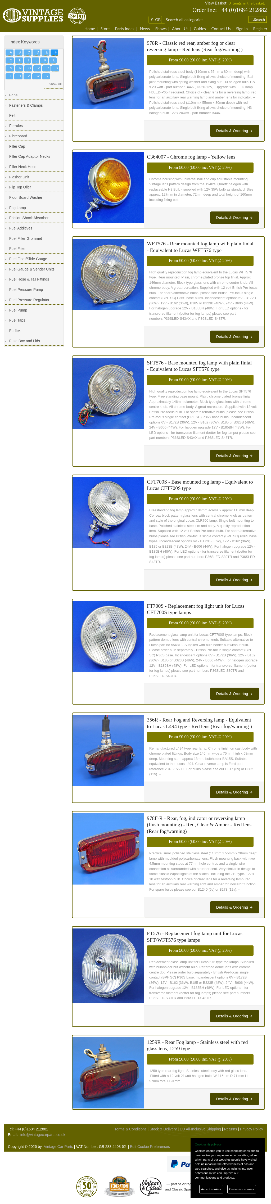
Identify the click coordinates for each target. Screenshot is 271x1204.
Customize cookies (241, 1189)
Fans (13, 95)
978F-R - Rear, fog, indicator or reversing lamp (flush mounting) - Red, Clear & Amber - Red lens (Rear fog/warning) (199, 824)
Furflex (15, 330)
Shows (160, 29)
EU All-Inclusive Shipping (200, 1129)
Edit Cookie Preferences (150, 1146)
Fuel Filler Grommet (25, 238)
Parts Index (125, 29)
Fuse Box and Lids (24, 341)
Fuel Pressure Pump (26, 289)
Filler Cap (17, 146)
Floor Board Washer (25, 197)
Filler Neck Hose (23, 167)
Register (260, 29)
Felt (12, 115)
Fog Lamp (17, 208)
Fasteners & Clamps (26, 105)
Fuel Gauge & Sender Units (32, 269)
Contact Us (221, 29)
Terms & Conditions (130, 1129)
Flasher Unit (19, 177)
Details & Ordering (234, 131)
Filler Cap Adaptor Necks (29, 156)
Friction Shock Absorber (29, 218)
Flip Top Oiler (20, 187)
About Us (180, 29)
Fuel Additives (20, 228)
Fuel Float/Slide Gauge (28, 259)
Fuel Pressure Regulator (29, 300)
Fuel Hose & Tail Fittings (29, 279)
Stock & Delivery (163, 1129)
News (145, 29)
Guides (200, 29)
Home (89, 29)
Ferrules (16, 126)
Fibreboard (18, 136)
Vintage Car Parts (58, 1146)
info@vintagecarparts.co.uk (42, 1135)
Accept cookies (211, 1189)
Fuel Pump (18, 310)
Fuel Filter (17, 248)
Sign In (242, 29)
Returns (230, 1129)
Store (105, 29)
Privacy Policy (251, 1129)
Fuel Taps (17, 320)
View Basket (216, 3)
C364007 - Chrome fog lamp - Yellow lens (191, 157)
